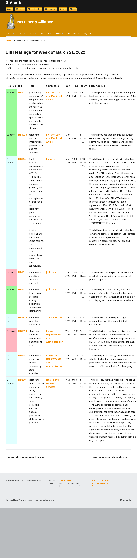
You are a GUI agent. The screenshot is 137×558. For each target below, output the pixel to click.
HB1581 (22, 355)
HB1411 (22, 289)
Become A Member (100, 483)
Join (10, 9)
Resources (45, 33)
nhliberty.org (65, 480)
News (32, 33)
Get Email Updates (100, 480)
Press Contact (98, 486)
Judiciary (51, 272)
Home (8, 41)
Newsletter (51, 9)
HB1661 (22, 159)
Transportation (54, 317)
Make (15, 500)
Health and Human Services (52, 383)
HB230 (22, 379)
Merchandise (36, 9)
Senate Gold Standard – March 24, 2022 (26, 457)
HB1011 (22, 272)
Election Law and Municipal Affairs (54, 96)
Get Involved (73, 33)
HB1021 (22, 92)
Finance (50, 159)
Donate (21, 9)
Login (64, 9)
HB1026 (22, 134)
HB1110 (22, 317)
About (10, 33)
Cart (74, 9)
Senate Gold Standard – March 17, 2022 (111, 457)
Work (21, 33)
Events (58, 33)
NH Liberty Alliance (35, 22)
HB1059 (22, 331)
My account (89, 33)
